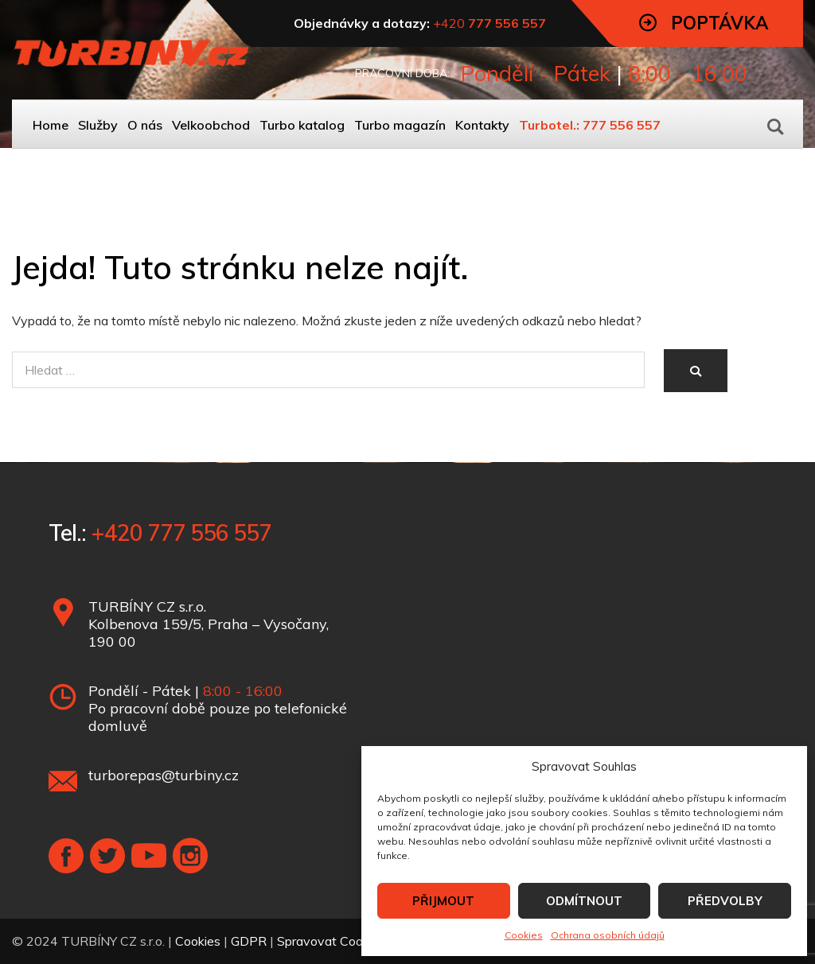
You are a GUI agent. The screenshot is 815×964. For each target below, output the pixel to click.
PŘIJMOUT (443, 900)
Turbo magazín (400, 125)
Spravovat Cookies (331, 941)
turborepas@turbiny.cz (163, 775)
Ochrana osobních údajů (608, 935)
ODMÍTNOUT (584, 900)
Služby (98, 125)
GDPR (249, 941)
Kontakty (482, 125)
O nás (144, 125)
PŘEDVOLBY (725, 900)
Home (50, 125)
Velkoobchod (211, 125)
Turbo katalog (302, 125)
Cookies (524, 935)
